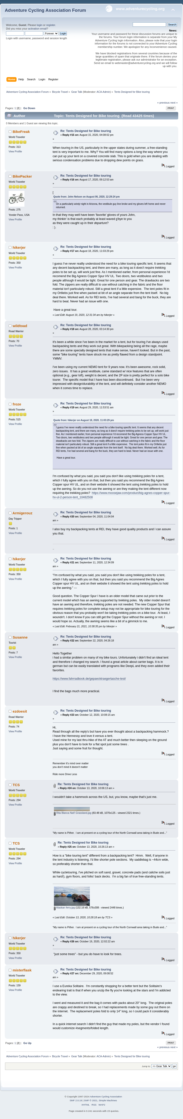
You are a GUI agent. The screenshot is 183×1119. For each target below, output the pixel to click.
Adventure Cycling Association (106, 1096)
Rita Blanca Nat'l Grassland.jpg (72, 812)
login (39, 25)
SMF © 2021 (90, 1100)
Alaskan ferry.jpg (64, 907)
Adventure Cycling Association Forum (45, 10)
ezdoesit (20, 711)
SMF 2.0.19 (76, 1100)
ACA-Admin (103, 91)
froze (17, 404)
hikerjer (19, 247)
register (50, 25)
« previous (163, 102)
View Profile (15, 151)
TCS (16, 785)
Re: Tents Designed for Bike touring (85, 131)
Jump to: (146, 1066)
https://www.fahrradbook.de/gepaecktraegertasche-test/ (89, 678)
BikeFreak (21, 132)
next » (174, 102)
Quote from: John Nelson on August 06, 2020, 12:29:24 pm (86, 196)
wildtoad (20, 326)
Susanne (20, 637)
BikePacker (22, 176)
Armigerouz (22, 513)
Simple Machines (108, 1100)
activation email (37, 28)
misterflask (22, 970)
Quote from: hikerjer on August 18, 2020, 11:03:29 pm (83, 420)
